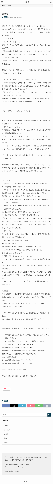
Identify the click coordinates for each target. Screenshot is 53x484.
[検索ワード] (26, 415)
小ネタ (6, 442)
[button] (6, 405)
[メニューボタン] (2, 2)
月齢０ (26, 2)
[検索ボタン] (51, 2)
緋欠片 (6, 438)
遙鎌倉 (5, 17)
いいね (6, 389)
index (5, 425)
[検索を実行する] (49, 415)
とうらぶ (7, 430)
